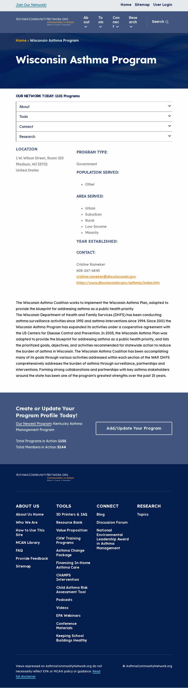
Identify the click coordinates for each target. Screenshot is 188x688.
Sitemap (142, 4)
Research (133, 22)
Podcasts (64, 599)
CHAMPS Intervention (67, 577)
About (87, 22)
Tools (100, 22)
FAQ (19, 550)
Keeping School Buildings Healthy (71, 638)
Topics (142, 514)
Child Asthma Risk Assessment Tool (72, 589)
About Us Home (30, 514)
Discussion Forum (112, 522)
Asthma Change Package (70, 552)
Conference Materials (66, 625)
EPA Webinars (68, 615)
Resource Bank (69, 522)
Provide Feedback (32, 558)
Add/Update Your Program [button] (134, 428)
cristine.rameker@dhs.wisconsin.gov (106, 276)
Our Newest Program (33, 423)
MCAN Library (28, 542)
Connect (116, 22)
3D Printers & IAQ (71, 514)
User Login (162, 4)
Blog (101, 514)
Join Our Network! (31, 5)
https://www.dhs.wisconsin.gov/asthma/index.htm (118, 282)
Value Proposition (71, 530)
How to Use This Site (30, 532)
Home (126, 4)
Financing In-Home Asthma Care (73, 565)
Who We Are (27, 522)
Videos (62, 608)
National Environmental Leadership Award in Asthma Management (113, 539)
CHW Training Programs (68, 540)
